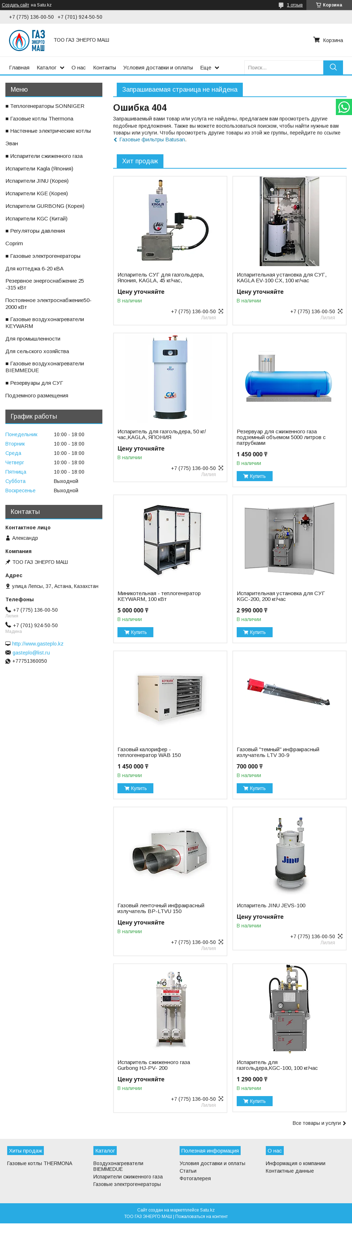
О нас (78, 67)
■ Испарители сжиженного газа (44, 156)
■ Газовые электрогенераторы (42, 256)
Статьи (188, 1171)
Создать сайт (15, 5)
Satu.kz (207, 1210)
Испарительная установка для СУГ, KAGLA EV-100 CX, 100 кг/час (281, 277)
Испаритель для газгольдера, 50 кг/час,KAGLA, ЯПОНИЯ (161, 434)
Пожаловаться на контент (201, 1216)
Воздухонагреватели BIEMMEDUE (118, 1166)
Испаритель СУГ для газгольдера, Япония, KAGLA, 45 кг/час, (160, 277)
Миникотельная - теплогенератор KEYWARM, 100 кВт (159, 596)
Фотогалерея (195, 1178)
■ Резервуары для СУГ (34, 383)
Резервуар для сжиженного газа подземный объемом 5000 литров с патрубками (281, 437)
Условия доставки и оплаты (158, 67)
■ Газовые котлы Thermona (39, 118)
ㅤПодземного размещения (36, 395)
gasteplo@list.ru (31, 653)
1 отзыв (295, 5)
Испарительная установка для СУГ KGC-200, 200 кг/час (281, 596)
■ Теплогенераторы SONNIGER (44, 106)
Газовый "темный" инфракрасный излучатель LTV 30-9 (278, 752)
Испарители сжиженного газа (128, 1177)
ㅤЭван (11, 143)
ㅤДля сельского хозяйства (37, 351)
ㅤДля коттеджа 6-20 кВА (34, 268)
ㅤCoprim (14, 243)
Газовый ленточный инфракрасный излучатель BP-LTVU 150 (160, 908)
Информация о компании (295, 1163)
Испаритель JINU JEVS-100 (271, 905)
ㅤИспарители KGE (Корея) (36, 193)
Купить (258, 476)
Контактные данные (290, 1171)
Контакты (104, 67)
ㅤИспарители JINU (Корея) (37, 181)
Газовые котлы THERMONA (39, 1163)
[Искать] (333, 67)
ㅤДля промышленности (32, 339)
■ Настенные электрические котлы (48, 131)
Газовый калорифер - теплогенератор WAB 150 (149, 752)
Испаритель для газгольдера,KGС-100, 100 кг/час (277, 1065)
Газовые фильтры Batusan (152, 139)
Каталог (46, 67)
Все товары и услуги (317, 1123)
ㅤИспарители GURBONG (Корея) (44, 206)
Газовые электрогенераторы (127, 1184)
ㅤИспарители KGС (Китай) (36, 218)
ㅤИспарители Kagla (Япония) (39, 168)
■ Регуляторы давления (35, 231)
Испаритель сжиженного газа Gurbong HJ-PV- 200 (153, 1065)
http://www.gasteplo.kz (38, 644)
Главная (19, 67)
